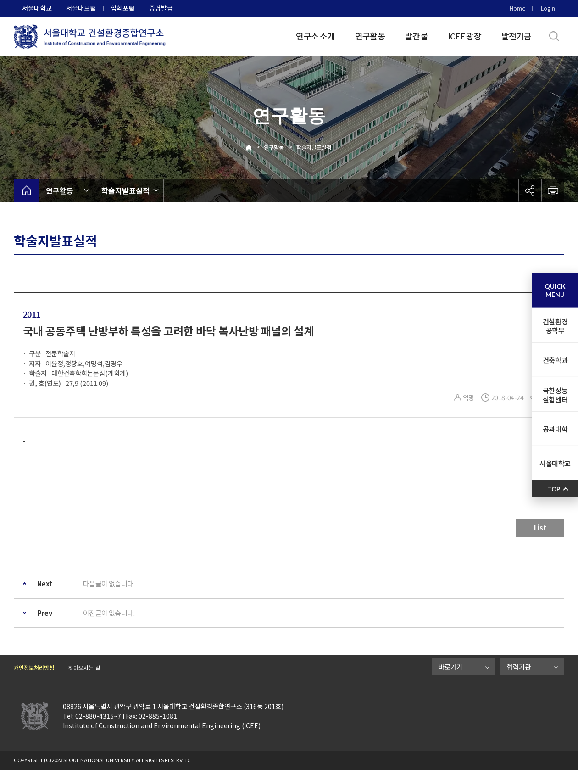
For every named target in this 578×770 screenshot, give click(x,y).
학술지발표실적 (314, 147)
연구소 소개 (315, 36)
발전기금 (516, 36)
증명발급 (161, 7)
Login (548, 8)
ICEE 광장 (464, 36)
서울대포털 (81, 7)
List (540, 527)
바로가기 (450, 666)
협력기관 (519, 666)
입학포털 (123, 7)
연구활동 (370, 36)
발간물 (416, 36)
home (26, 190)
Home (517, 8)
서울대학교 (37, 7)
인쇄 (552, 190)
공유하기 (529, 190)
